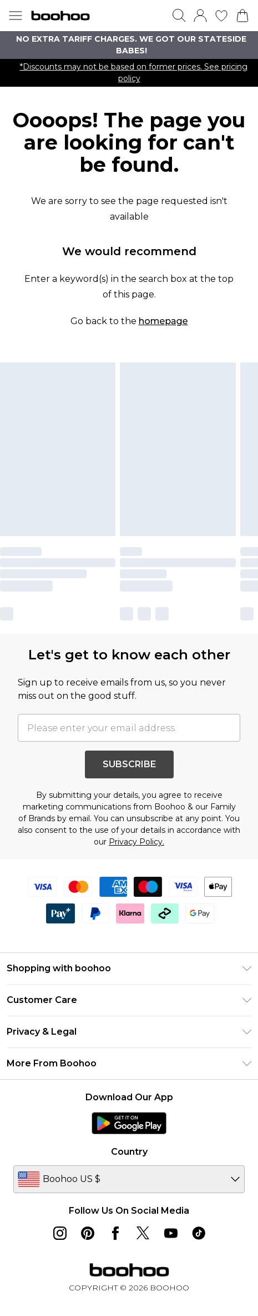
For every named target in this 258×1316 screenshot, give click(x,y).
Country (129, 1151)
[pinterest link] (87, 1233)
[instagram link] (60, 1233)
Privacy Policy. (136, 842)
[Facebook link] (115, 1233)
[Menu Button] (15, 15)
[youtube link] (171, 1233)
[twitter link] (143, 1233)
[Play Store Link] (129, 1123)
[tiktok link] (198, 1233)
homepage (163, 321)
